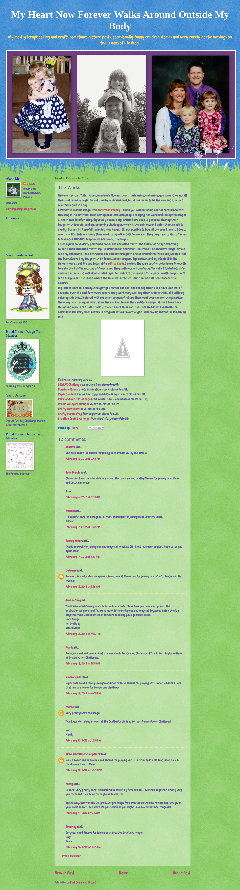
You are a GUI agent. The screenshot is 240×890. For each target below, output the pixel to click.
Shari (69, 648)
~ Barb (74, 428)
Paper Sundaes (67, 394)
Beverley (71, 827)
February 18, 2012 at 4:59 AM (83, 634)
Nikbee (70, 511)
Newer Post (64, 873)
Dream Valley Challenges (73, 404)
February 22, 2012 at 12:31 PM (83, 740)
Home (123, 873)
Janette (70, 447)
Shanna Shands (74, 677)
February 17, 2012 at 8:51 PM (83, 557)
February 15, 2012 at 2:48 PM (83, 459)
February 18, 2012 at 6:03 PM (83, 693)
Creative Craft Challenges (74, 418)
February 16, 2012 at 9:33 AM (83, 497)
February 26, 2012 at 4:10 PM (83, 847)
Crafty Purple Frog (70, 414)
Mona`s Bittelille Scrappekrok (83, 754)
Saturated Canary (109, 210)
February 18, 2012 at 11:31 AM (83, 663)
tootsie (70, 707)
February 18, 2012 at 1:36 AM (83, 587)
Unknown (71, 570)
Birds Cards (117, 263)
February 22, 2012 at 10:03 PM (84, 770)
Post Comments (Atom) (83, 882)
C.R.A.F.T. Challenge (69, 384)
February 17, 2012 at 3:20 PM (83, 527)
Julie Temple (73, 473)
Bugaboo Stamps (68, 389)
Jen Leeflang (73, 600)
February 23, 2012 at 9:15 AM (83, 813)
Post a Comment (71, 856)
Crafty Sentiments (69, 409)
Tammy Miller (74, 541)
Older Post (181, 873)
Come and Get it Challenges (75, 399)
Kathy (69, 784)
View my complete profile (21, 209)
